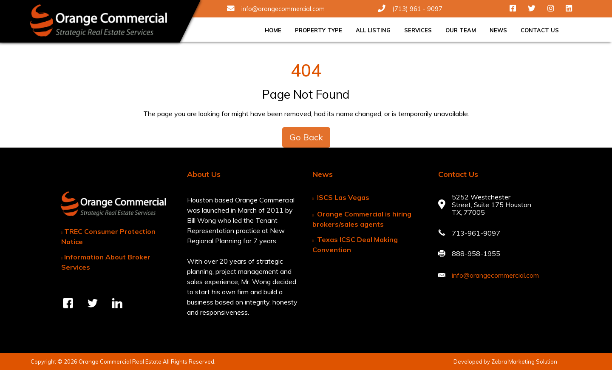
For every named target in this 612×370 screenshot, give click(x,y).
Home (273, 30)
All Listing (373, 30)
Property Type (318, 30)
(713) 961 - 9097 (410, 9)
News (498, 30)
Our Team (460, 30)
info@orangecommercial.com (276, 9)
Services (418, 30)
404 (306, 70)
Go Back (306, 137)
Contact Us (540, 30)
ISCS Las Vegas (343, 197)
